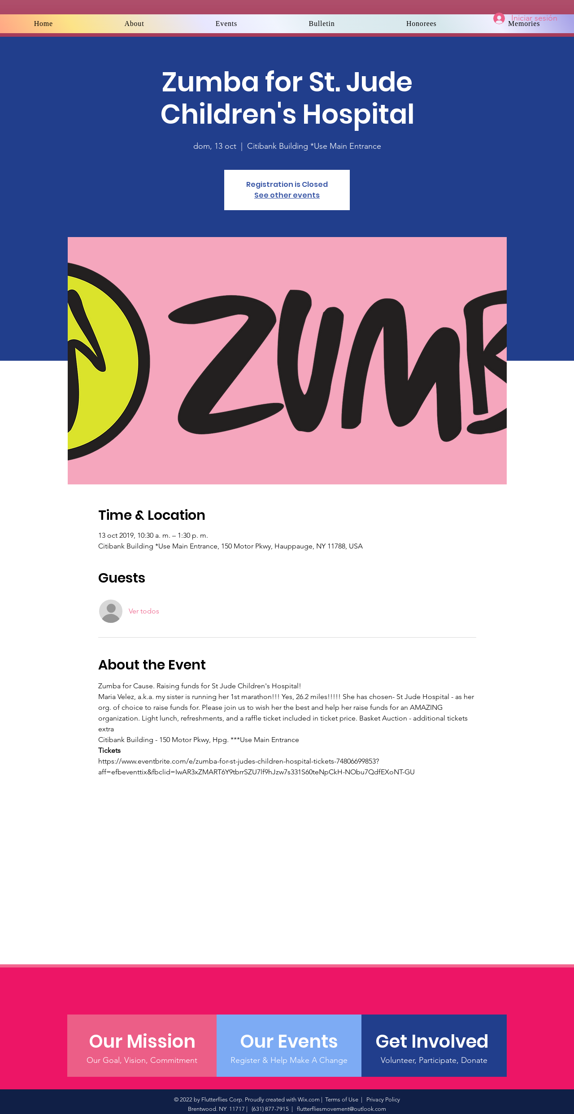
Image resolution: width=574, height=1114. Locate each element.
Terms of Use (341, 1099)
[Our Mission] (142, 1041)
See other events (287, 195)
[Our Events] (289, 1041)
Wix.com (309, 1099)
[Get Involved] (433, 1041)
